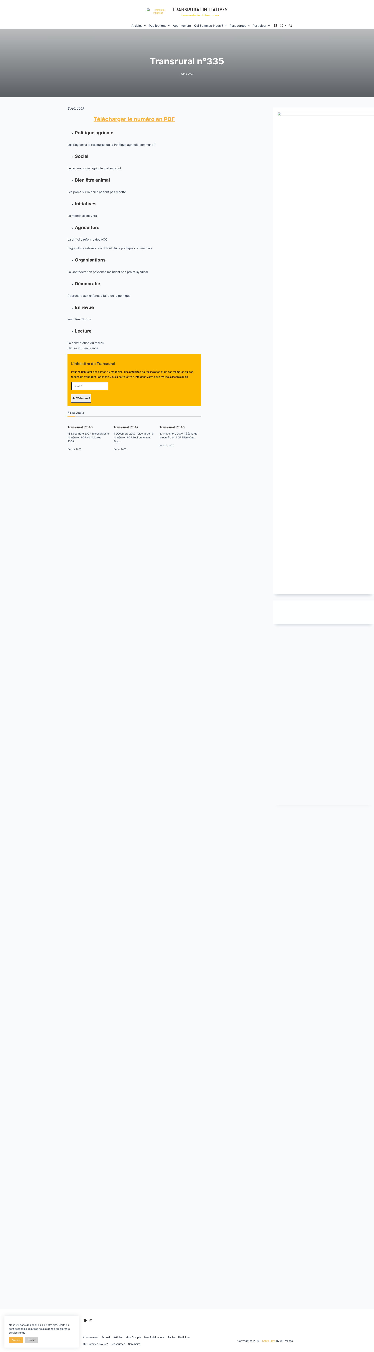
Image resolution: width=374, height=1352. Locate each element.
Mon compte (133, 1337)
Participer (261, 25)
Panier (171, 1337)
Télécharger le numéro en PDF (134, 119)
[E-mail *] (89, 386)
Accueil (105, 1337)
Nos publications (154, 1337)
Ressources (240, 25)
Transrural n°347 (126, 427)
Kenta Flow (268, 1340)
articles (138, 25)
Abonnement (182, 25)
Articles (118, 1337)
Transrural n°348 (80, 427)
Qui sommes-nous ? (210, 25)
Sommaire (134, 1344)
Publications (159, 25)
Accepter (16, 1340)
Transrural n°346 (172, 427)
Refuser (32, 1340)
